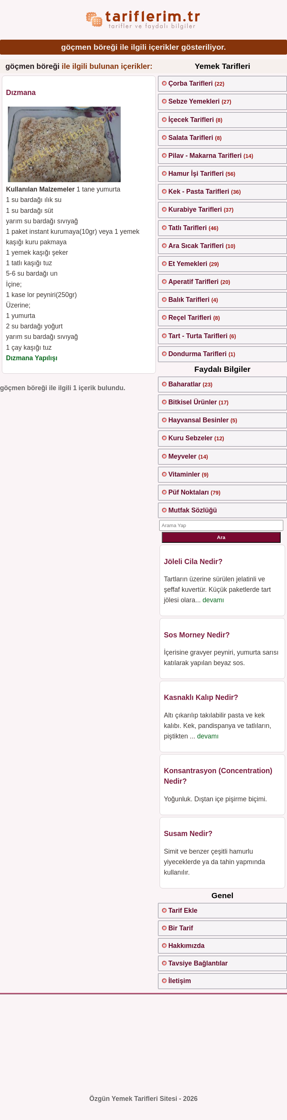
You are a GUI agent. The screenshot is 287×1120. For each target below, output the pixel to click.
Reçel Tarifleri (189, 317)
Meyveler (182, 456)
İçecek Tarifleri (191, 119)
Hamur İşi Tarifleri (195, 173)
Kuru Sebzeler (190, 438)
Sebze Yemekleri (194, 101)
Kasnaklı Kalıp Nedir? (201, 697)
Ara (221, 537)
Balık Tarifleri (188, 299)
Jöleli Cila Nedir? (193, 561)
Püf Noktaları (188, 492)
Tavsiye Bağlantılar (198, 963)
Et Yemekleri (187, 263)
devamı (213, 600)
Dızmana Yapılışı (32, 358)
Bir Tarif (180, 928)
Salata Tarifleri (190, 137)
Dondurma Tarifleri (197, 354)
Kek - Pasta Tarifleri (198, 191)
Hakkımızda (186, 945)
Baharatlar (184, 384)
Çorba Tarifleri (190, 83)
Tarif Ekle (182, 910)
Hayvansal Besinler (198, 420)
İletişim (179, 981)
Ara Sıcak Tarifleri (195, 246)
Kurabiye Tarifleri (195, 209)
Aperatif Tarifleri (193, 281)
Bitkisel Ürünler (192, 402)
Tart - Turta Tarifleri (197, 336)
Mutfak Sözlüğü (192, 510)
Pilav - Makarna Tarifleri (204, 155)
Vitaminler (184, 474)
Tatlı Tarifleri (187, 228)
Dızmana (21, 92)
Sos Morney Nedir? (196, 635)
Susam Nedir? (188, 833)
